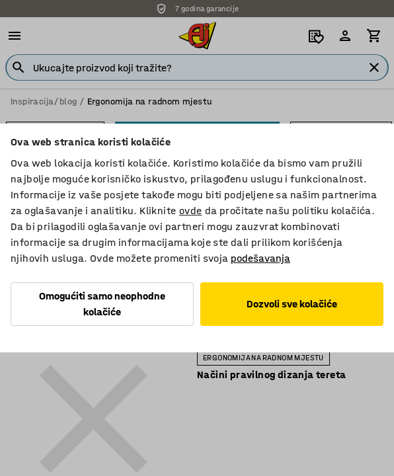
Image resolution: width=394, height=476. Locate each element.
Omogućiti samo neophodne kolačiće (102, 304)
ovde (190, 210)
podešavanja (260, 258)
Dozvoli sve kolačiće (292, 304)
